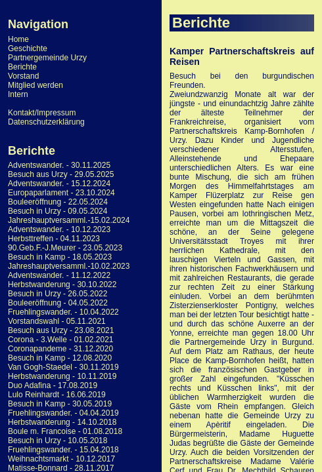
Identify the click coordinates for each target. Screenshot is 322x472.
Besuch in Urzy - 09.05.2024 (57, 211)
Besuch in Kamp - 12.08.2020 (60, 358)
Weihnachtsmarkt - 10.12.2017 (61, 458)
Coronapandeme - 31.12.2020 (60, 348)
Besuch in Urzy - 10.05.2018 (57, 440)
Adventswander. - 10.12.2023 (59, 229)
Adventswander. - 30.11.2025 (59, 165)
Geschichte (27, 48)
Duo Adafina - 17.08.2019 (52, 385)
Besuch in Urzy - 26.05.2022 (57, 293)
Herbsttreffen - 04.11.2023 (54, 238)
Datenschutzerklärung (46, 122)
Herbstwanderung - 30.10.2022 (62, 284)
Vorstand (23, 76)
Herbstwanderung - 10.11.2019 (62, 376)
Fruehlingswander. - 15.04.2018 (63, 449)
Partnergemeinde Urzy (47, 57)
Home (18, 39)
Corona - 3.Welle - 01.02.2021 (61, 339)
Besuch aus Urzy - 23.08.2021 (61, 330)
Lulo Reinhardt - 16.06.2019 (57, 394)
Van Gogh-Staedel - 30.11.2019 (63, 367)
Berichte (22, 66)
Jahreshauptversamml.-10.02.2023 (68, 266)
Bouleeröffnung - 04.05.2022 (58, 302)
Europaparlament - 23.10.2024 (61, 192)
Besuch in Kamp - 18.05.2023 (60, 257)
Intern (18, 94)
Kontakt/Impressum (42, 112)
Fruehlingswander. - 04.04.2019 (63, 413)
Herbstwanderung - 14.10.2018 (62, 422)
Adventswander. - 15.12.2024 (59, 183)
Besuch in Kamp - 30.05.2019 (60, 403)
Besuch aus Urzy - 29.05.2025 (61, 174)
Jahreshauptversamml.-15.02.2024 (68, 220)
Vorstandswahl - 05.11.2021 (57, 321)
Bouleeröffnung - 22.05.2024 (58, 201)
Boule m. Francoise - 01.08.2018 (65, 431)
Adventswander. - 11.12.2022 (59, 275)
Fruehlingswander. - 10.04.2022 (63, 312)
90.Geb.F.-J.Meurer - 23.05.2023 (65, 247)
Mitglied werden (35, 85)
